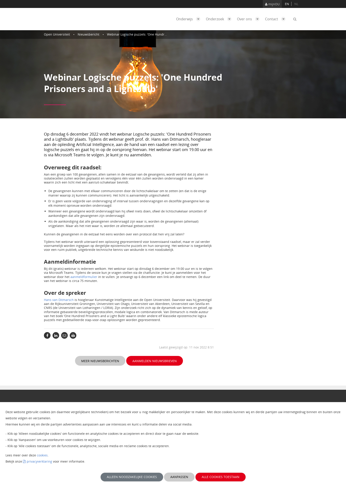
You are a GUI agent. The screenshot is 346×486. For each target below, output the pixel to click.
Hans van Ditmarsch (59, 300)
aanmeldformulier (83, 277)
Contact (276, 19)
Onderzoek (220, 19)
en (287, 4)
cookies (42, 455)
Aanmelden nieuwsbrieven (154, 361)
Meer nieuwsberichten (100, 361)
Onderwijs (189, 19)
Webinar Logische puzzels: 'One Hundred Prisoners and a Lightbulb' (157, 34)
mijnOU (272, 4)
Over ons (249, 19)
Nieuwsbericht (88, 34)
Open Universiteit (57, 34)
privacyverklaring (39, 461)
